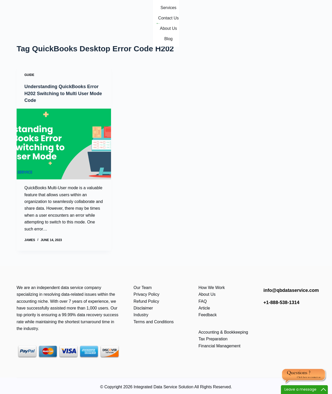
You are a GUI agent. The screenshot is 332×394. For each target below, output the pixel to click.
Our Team (143, 287)
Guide (29, 75)
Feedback (207, 315)
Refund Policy (146, 301)
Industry (141, 315)
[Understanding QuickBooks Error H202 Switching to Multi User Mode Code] (64, 143)
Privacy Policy (147, 294)
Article (204, 308)
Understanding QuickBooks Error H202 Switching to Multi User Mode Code (60, 93)
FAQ (202, 301)
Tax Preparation (212, 338)
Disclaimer (143, 308)
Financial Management (219, 345)
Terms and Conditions (154, 321)
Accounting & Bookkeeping (223, 332)
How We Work (211, 287)
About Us (207, 294)
